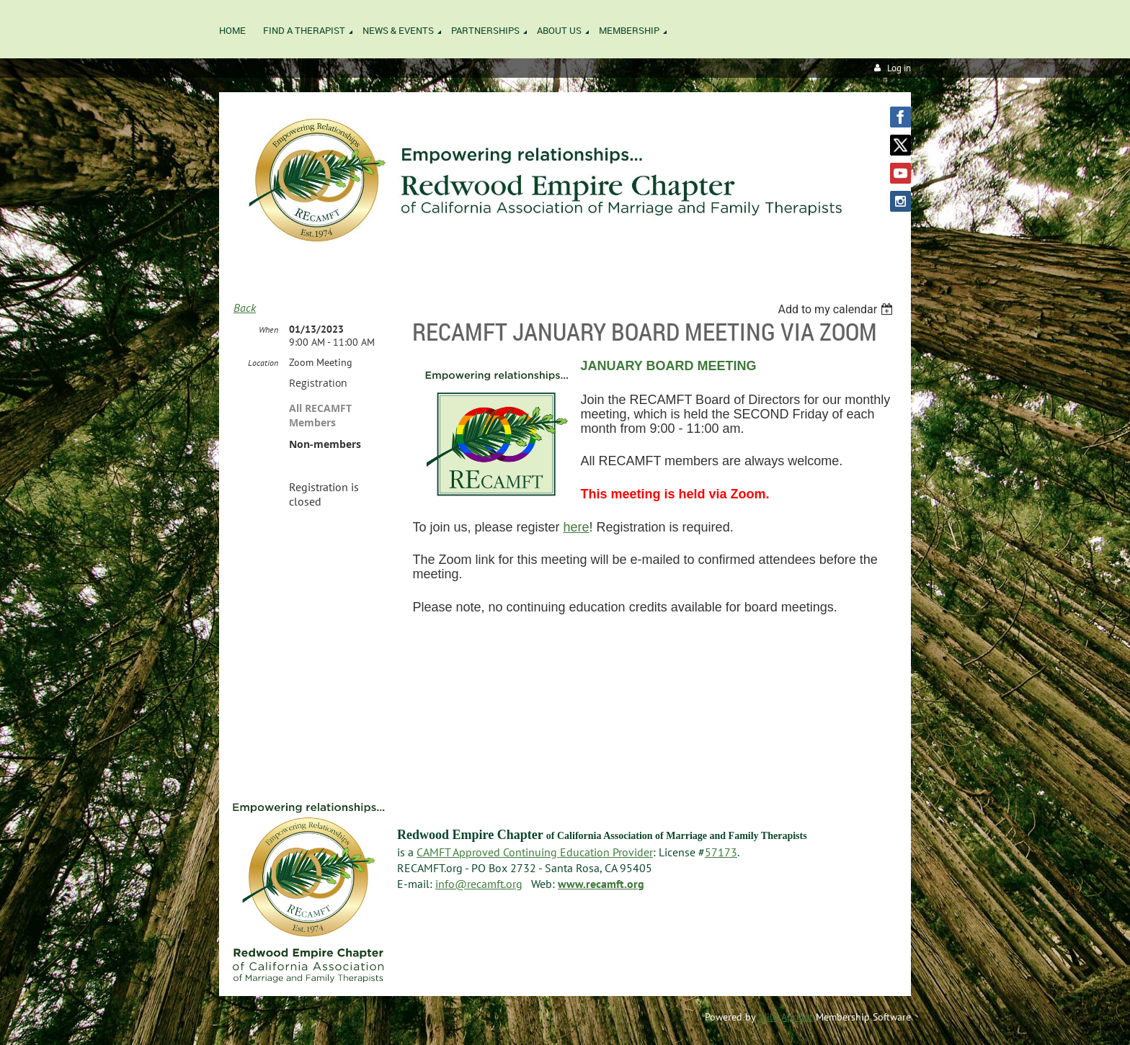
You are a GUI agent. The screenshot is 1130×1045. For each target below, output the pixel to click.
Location (263, 362)
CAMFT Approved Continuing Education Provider (535, 852)
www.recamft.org (601, 883)
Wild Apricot (785, 1016)
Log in (899, 68)
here (577, 527)
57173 (721, 852)
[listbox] (837, 309)
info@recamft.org (478, 883)
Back (244, 307)
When (268, 329)
